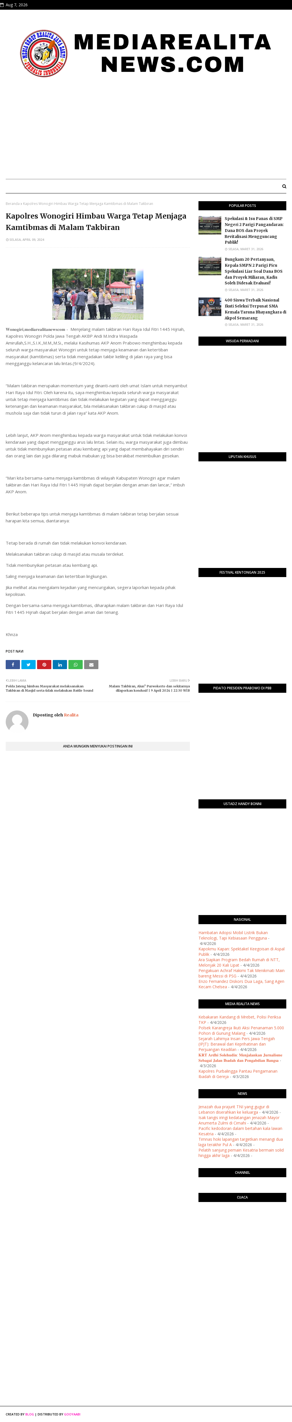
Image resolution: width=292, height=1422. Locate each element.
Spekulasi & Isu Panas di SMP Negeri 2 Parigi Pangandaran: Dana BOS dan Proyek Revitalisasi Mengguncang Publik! (254, 230)
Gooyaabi (72, 1414)
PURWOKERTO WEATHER (242, 1229)
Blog (29, 1414)
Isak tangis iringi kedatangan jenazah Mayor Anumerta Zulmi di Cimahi (238, 1120)
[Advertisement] (146, 132)
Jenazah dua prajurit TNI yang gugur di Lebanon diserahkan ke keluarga (233, 1109)
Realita (70, 715)
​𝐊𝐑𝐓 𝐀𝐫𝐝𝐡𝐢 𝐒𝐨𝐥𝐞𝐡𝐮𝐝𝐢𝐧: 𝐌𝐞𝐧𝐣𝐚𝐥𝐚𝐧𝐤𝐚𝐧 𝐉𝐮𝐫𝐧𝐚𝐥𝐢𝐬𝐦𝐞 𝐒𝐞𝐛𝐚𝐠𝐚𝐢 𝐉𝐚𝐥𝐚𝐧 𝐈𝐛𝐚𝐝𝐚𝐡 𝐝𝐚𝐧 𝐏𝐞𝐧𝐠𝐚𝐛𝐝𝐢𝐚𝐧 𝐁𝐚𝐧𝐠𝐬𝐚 (240, 1057)
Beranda (13, 203)
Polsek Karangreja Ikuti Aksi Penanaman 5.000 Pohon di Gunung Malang (241, 1030)
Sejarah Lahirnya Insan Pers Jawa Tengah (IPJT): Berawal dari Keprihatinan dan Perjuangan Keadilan (236, 1044)
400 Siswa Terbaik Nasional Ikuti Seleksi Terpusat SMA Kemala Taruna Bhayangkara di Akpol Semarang (255, 309)
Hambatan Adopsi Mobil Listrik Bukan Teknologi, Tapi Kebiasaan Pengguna (233, 935)
